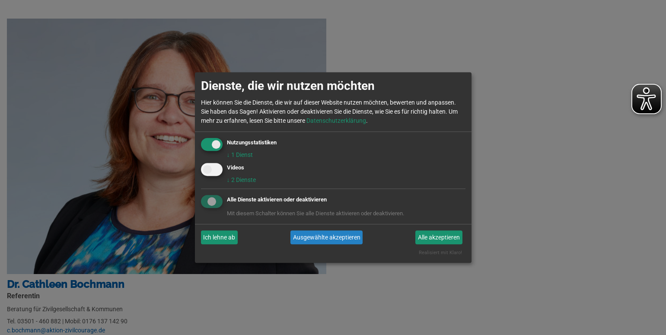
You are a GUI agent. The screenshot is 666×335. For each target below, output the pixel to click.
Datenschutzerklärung (336, 120)
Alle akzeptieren (439, 237)
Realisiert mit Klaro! (440, 253)
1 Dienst (240, 154)
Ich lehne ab (219, 237)
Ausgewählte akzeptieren (326, 237)
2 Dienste (241, 180)
